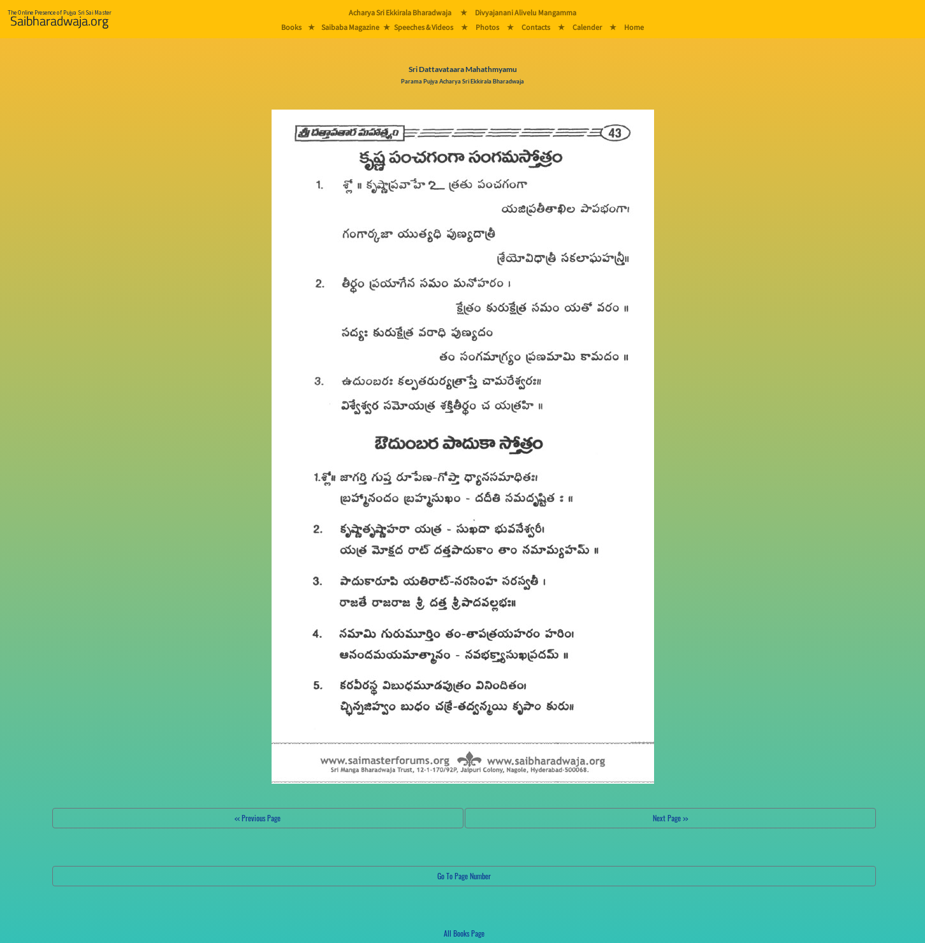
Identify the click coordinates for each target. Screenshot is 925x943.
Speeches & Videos (423, 27)
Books (291, 27)
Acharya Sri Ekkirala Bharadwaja (400, 12)
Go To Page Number (464, 875)
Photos (487, 27)
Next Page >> (670, 817)
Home (634, 27)
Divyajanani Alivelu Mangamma (525, 12)
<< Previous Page (257, 817)
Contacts (535, 27)
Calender (587, 27)
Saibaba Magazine (350, 27)
